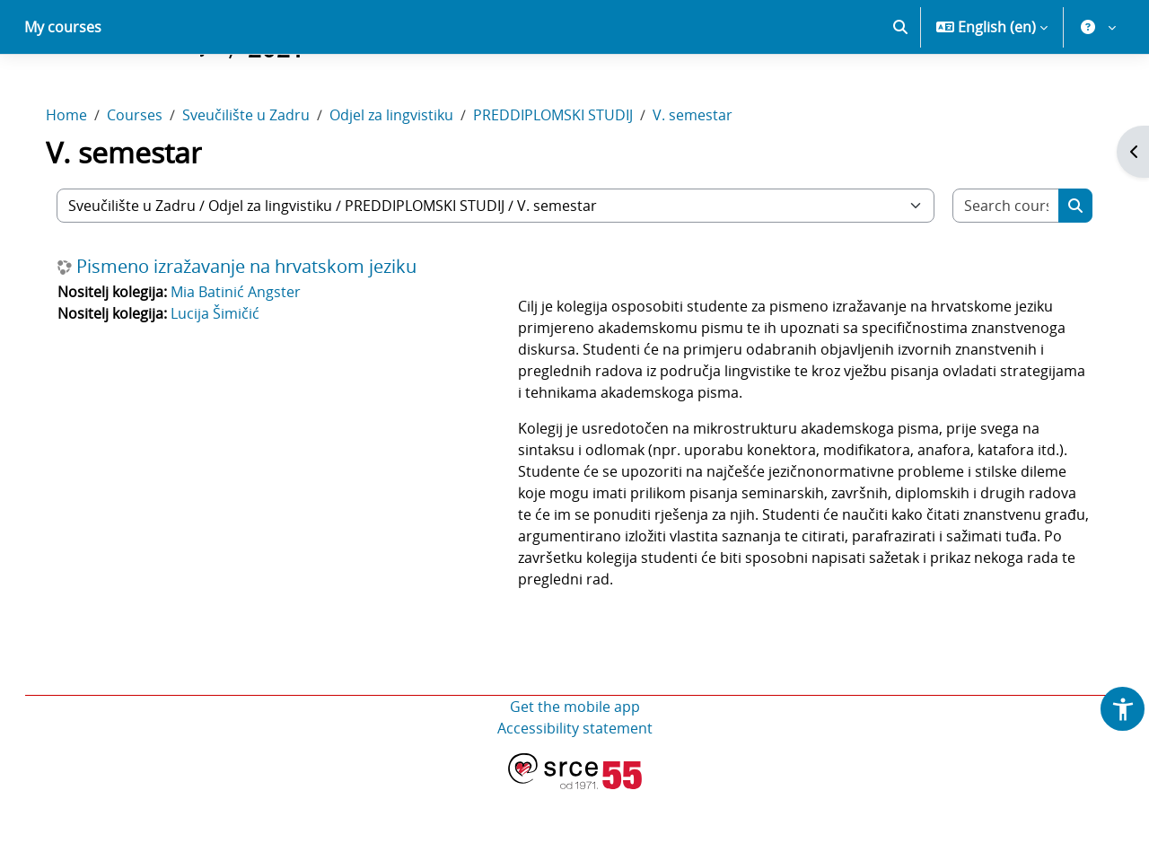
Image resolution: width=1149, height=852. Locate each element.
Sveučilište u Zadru (264, 178)
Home (84, 178)
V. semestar (710, 178)
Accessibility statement (575, 791)
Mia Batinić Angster (254, 355)
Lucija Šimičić (233, 376)
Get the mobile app (575, 769)
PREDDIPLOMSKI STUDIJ (571, 178)
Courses (152, 178)
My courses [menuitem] (62, 90)
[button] (900, 90)
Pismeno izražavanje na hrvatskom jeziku (264, 329)
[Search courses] (990, 268)
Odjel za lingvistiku (409, 178)
